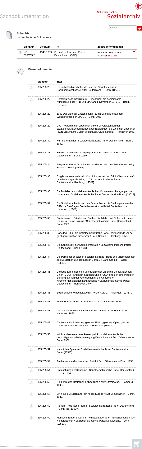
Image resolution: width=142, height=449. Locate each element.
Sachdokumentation (24, 16)
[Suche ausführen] (139, 28)
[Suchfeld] (122, 28)
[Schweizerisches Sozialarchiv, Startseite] (119, 10)
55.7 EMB (112, 56)
